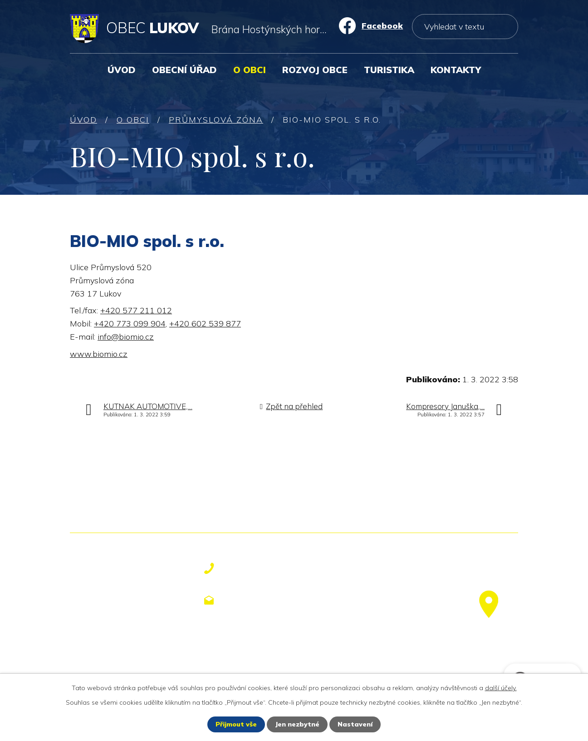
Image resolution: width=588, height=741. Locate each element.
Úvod (122, 69)
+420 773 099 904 (130, 323)
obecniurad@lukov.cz (277, 600)
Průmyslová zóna (216, 119)
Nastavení (355, 724)
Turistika (389, 69)
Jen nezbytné (297, 724)
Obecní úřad (184, 69)
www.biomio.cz (98, 354)
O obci (249, 69)
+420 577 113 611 (269, 568)
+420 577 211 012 (136, 310)
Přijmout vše (236, 724)
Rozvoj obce (315, 69)
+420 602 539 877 (205, 323)
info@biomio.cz (126, 336)
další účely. (501, 688)
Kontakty (456, 69)
